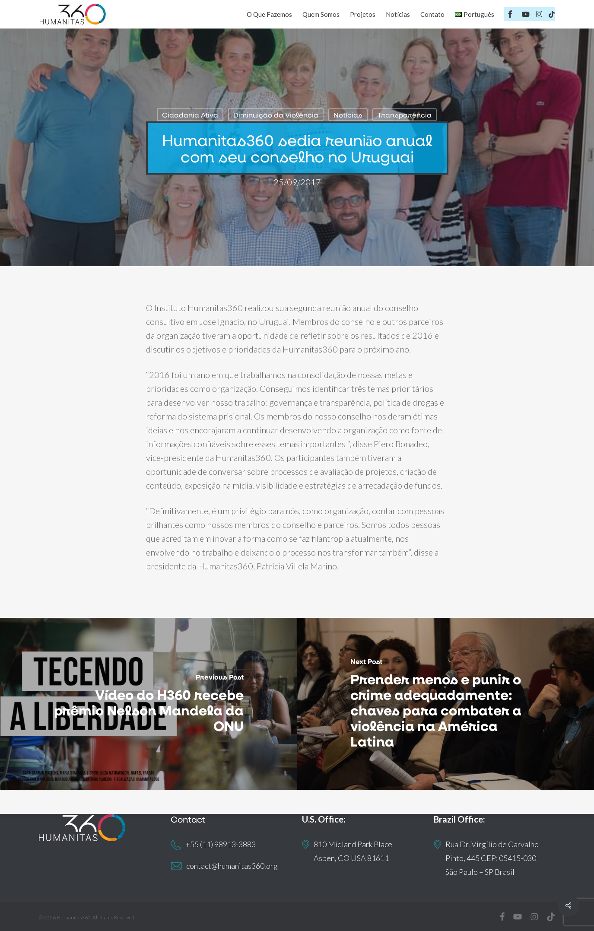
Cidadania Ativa (190, 114)
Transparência (405, 114)
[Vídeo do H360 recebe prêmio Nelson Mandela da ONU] (148, 704)
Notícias (348, 114)
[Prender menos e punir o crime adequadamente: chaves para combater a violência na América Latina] (445, 704)
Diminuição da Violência (275, 114)
